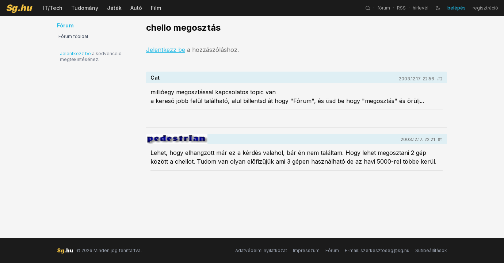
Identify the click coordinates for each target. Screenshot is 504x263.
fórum (383, 8)
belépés (456, 8)
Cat (155, 78)
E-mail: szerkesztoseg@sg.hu (377, 250)
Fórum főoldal (73, 36)
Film (156, 8)
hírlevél (420, 8)
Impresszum (306, 250)
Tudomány (84, 8)
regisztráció (485, 8)
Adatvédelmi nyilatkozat (261, 250)
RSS (401, 8)
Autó (136, 8)
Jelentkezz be (75, 53)
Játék (114, 8)
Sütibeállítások (431, 250)
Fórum (332, 250)
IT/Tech (52, 8)
